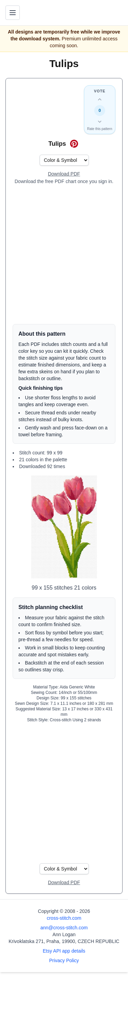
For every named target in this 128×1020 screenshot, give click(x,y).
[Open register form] (64, 174)
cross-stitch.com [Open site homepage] (64, 918)
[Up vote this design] (100, 99)
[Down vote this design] (100, 121)
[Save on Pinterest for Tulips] (74, 143)
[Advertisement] (64, 254)
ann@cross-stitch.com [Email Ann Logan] (64, 927)
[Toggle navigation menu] (12, 12)
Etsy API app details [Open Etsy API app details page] (64, 951)
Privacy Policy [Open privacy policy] (64, 960)
